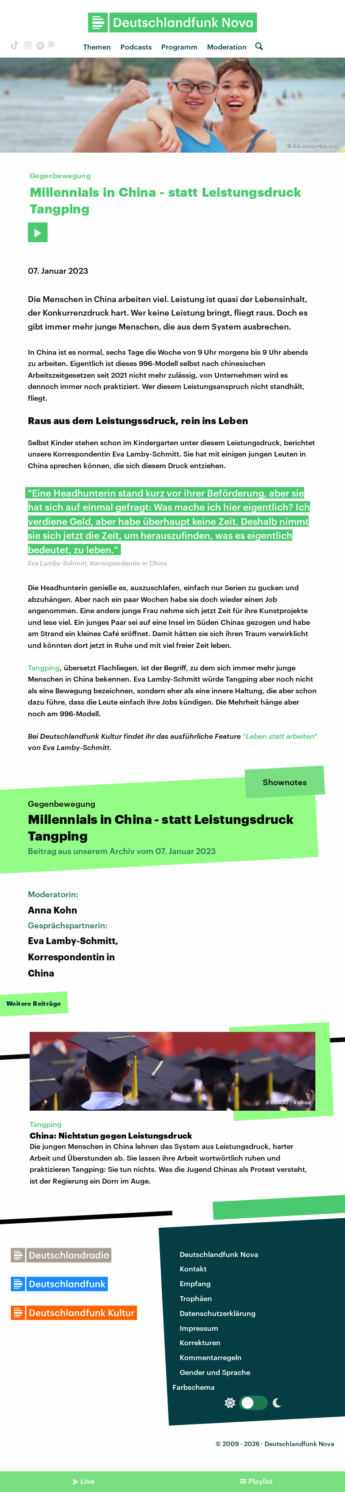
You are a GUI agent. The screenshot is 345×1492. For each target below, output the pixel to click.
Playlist (260, 1481)
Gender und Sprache (215, 1372)
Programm (179, 46)
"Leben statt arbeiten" (280, 736)
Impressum (199, 1328)
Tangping (44, 667)
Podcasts (136, 46)
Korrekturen (200, 1342)
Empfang (195, 1283)
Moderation (227, 46)
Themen (97, 46)
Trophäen (196, 1298)
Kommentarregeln (211, 1357)
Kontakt (193, 1268)
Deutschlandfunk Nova (219, 1254)
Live (87, 1481)
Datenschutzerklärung (218, 1313)
